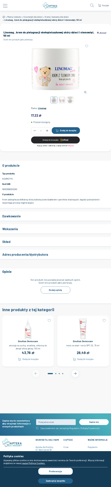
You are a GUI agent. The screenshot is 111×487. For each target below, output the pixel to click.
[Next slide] (75, 373)
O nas (66, 447)
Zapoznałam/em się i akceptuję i (70, 428)
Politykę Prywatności (90, 428)
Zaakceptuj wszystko (55, 481)
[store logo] (50, 5)
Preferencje (55, 471)
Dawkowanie (55, 216)
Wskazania (55, 229)
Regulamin (74, 428)
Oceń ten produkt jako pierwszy (18, 39)
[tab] (50, 373)
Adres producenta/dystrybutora (55, 254)
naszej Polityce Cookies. (33, 463)
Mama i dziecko (14, 17)
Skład (55, 241)
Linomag (42, 108)
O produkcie (55, 165)
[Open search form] (92, 5)
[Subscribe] (94, 422)
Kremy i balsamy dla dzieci (57, 17)
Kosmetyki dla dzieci (33, 17)
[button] (53, 99)
